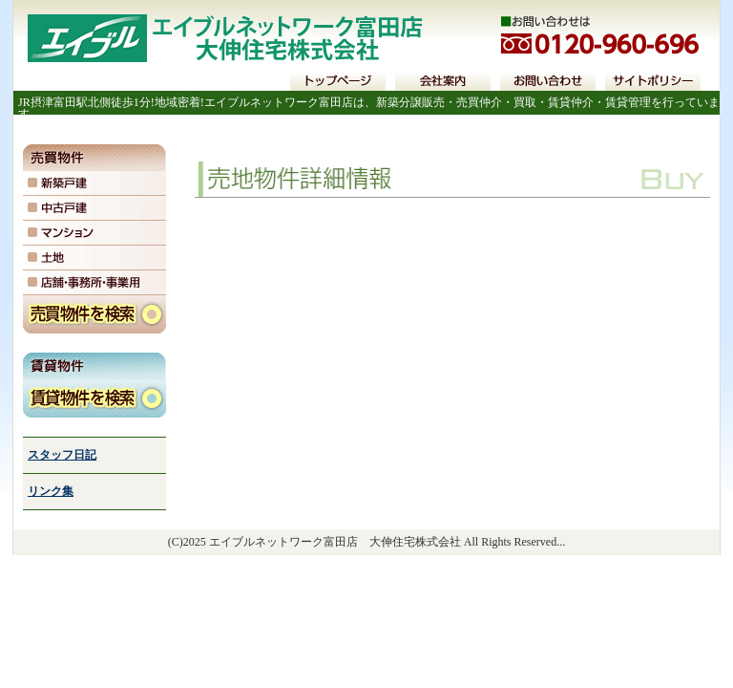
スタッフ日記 (62, 455)
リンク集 (50, 491)
